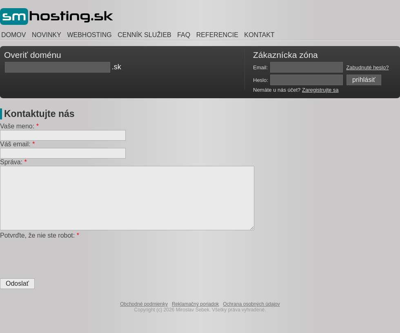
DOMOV (13, 34)
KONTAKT (259, 34)
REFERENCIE (217, 34)
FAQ (183, 34)
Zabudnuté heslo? (367, 67)
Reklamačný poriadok (195, 316)
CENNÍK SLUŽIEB (144, 34)
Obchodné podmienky (144, 316)
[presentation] (62, 267)
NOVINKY (46, 34)
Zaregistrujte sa (320, 90)
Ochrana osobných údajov (251, 316)
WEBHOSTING (89, 34)
